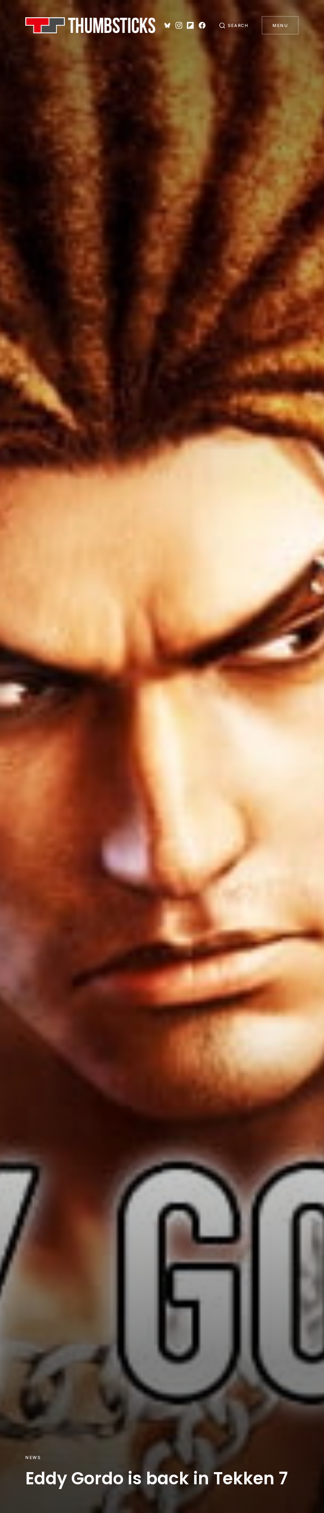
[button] (233, 25)
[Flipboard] (190, 25)
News (32, 1457)
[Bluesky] (167, 25)
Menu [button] (280, 25)
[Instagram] (179, 25)
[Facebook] (202, 25)
